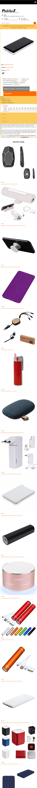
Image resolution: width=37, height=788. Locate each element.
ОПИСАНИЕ (4, 114)
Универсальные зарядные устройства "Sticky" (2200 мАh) (13, 225)
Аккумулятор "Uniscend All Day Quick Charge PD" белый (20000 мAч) (15, 722)
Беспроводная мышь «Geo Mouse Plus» (9, 184)
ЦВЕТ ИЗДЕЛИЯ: (6, 80)
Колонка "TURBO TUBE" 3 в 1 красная (8, 391)
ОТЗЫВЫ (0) (4, 121)
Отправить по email (33, 137)
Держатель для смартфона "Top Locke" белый (10, 266)
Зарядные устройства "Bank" (7, 639)
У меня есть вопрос (24, 137)
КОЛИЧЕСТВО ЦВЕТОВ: (8, 84)
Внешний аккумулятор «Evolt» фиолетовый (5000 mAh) (12, 308)
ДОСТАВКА (4, 118)
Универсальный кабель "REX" (7, 349)
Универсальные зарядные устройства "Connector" (11, 474)
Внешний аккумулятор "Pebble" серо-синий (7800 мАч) (12, 432)
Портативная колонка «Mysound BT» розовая (10, 598)
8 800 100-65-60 (14, 20)
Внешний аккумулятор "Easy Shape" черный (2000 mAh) (12, 556)
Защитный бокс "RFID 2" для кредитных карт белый (11, 515)
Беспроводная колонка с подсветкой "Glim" (10, 763)
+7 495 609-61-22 (7, 20)
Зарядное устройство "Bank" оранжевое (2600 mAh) (12, 681)
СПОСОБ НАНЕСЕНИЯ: (7, 82)
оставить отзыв (19, 136)
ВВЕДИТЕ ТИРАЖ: (6, 79)
